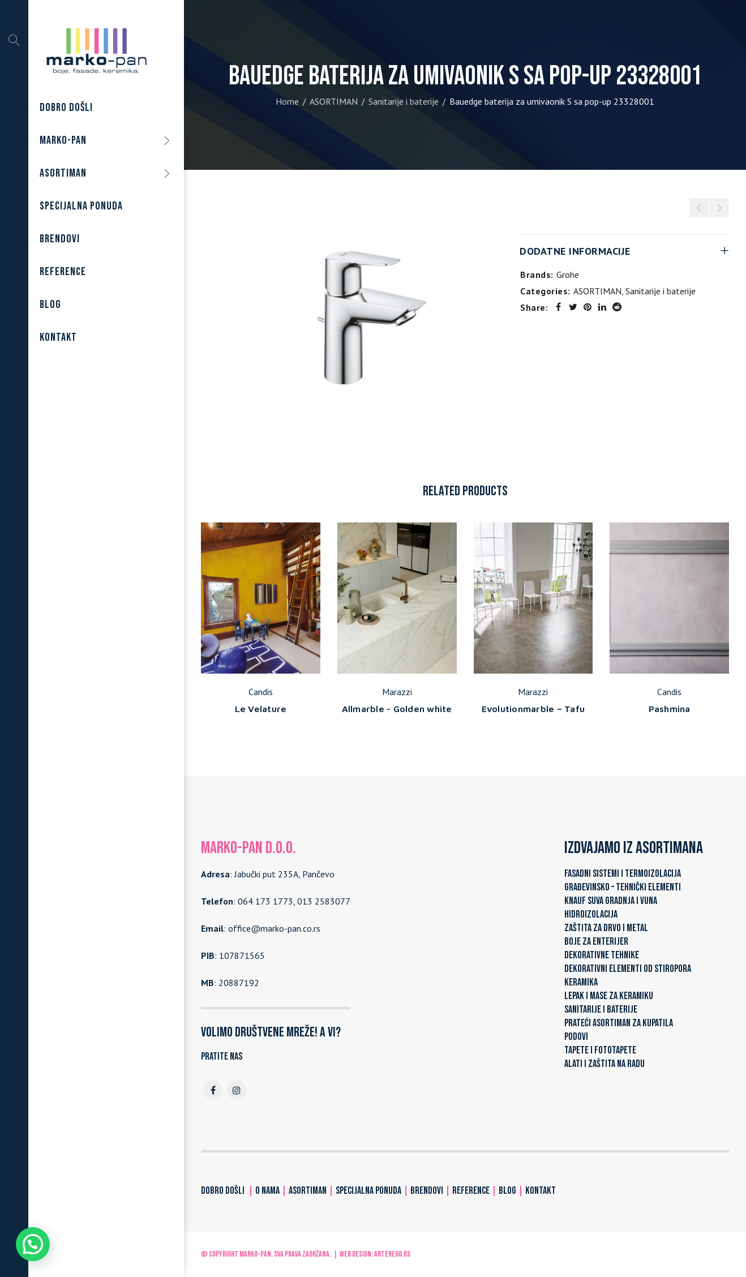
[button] (33, 1244)
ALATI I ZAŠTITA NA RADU (604, 1064)
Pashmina (670, 709)
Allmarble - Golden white (397, 709)
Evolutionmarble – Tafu (533, 709)
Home (287, 101)
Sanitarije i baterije (403, 101)
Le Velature (261, 709)
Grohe (567, 274)
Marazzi (397, 691)
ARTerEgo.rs (392, 1254)
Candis (260, 691)
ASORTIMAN (334, 101)
